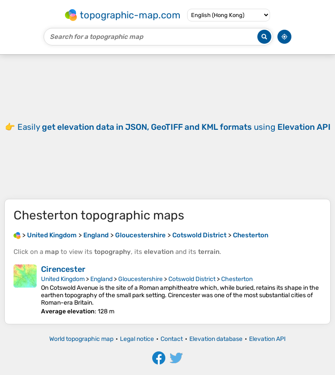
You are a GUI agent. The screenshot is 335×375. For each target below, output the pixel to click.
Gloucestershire (140, 279)
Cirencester (63, 269)
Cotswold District (191, 279)
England (101, 279)
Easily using (174, 127)
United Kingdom (63, 279)
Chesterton (237, 279)
